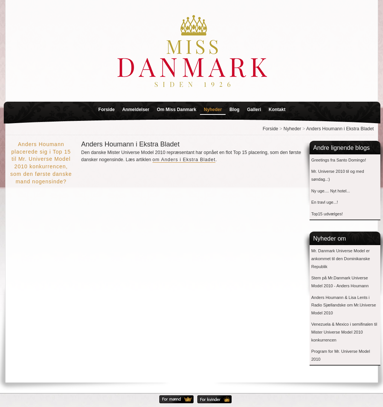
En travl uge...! (324, 202)
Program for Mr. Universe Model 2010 (340, 355)
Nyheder (213, 109)
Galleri (254, 109)
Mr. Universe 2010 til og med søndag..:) (337, 175)
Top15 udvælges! (327, 214)
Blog (234, 109)
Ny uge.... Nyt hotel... (330, 191)
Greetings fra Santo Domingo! (338, 160)
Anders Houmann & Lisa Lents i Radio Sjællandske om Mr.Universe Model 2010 (343, 305)
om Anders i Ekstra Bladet (184, 159)
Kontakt (277, 109)
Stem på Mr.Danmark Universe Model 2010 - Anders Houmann (340, 282)
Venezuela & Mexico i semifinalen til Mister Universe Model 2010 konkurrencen (344, 332)
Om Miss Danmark (176, 109)
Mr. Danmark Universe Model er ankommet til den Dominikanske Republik (340, 258)
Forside (106, 109)
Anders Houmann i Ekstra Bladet (340, 128)
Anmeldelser (135, 109)
